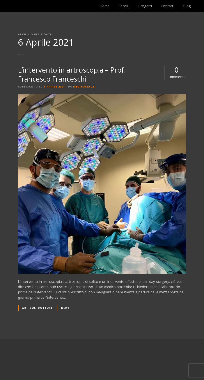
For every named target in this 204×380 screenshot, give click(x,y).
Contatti (167, 6)
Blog (187, 6)
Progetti (145, 6)
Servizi (124, 6)
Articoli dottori (37, 307)
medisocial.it (84, 86)
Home (105, 6)
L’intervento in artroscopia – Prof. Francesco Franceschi (72, 74)
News (65, 307)
